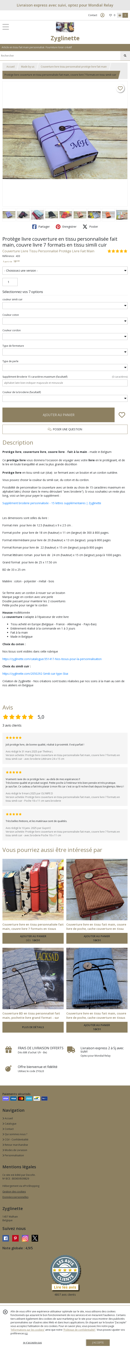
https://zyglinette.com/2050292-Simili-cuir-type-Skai (35, 674)
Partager (41, 226)
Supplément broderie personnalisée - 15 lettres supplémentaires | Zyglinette (51, 503)
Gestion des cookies (14, 1191)
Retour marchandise (15, 1145)
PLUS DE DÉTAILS (33, 1027)
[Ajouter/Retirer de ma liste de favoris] (122, 415)
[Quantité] (10, 282)
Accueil (10, 66)
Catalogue (9, 1123)
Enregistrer (66, 226)
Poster (90, 226)
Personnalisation (13, 1155)
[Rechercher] (125, 55)
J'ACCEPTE (98, 1342)
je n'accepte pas (32, 1342)
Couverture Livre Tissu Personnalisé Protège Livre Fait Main (48, 251)
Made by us (27, 66)
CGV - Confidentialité (15, 1139)
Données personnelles (15, 1197)
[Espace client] (102, 15)
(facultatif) (65, 377)
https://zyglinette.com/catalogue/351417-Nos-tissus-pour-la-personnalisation (52, 659)
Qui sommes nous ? (14, 1134)
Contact (92, 15)
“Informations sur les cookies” (28, 1329)
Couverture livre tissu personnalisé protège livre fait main (74, 66)
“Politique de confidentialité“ (79, 1329)
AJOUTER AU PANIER (58, 415)
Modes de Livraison (14, 1150)
